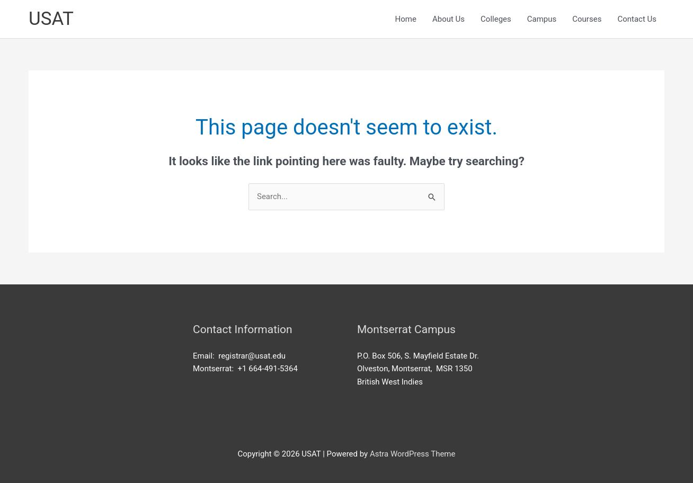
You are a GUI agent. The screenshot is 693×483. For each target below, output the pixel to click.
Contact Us (636, 19)
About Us (448, 19)
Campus (542, 19)
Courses (586, 19)
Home (405, 19)
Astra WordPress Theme (413, 454)
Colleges (496, 19)
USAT (51, 19)
